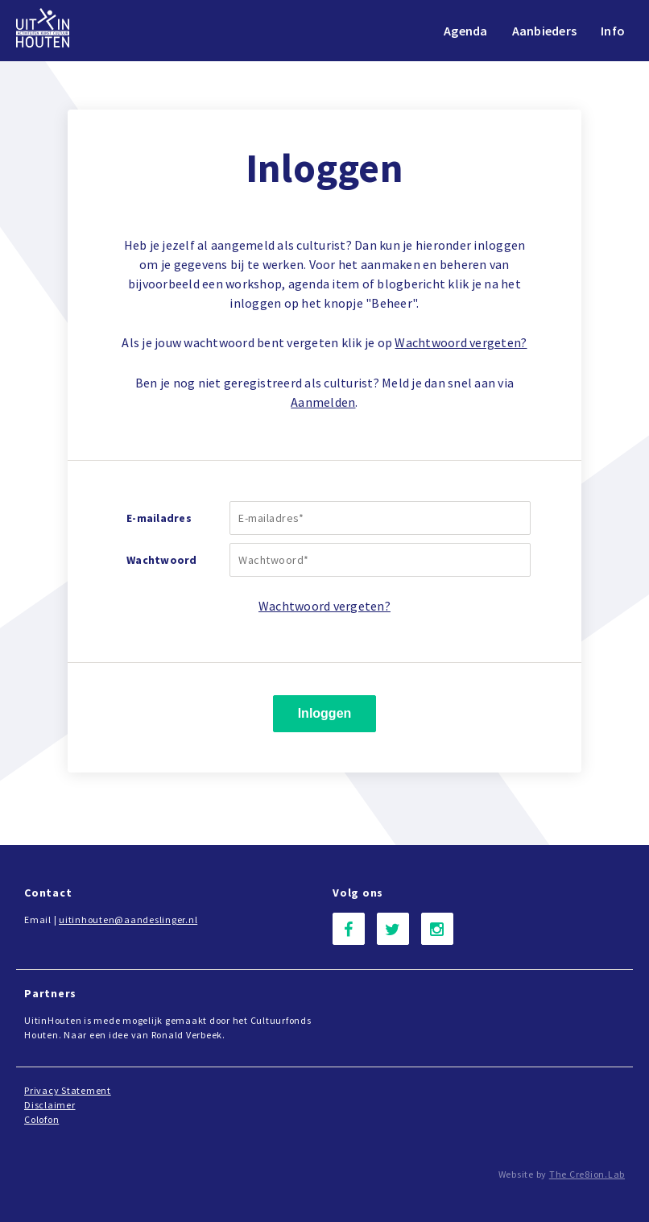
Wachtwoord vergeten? (461, 342)
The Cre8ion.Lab (587, 1174)
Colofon (41, 1119)
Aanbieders (544, 31)
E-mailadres (159, 518)
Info (613, 31)
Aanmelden (323, 402)
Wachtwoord (161, 560)
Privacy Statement (67, 1090)
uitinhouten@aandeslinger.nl (128, 919)
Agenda (466, 31)
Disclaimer (50, 1105)
